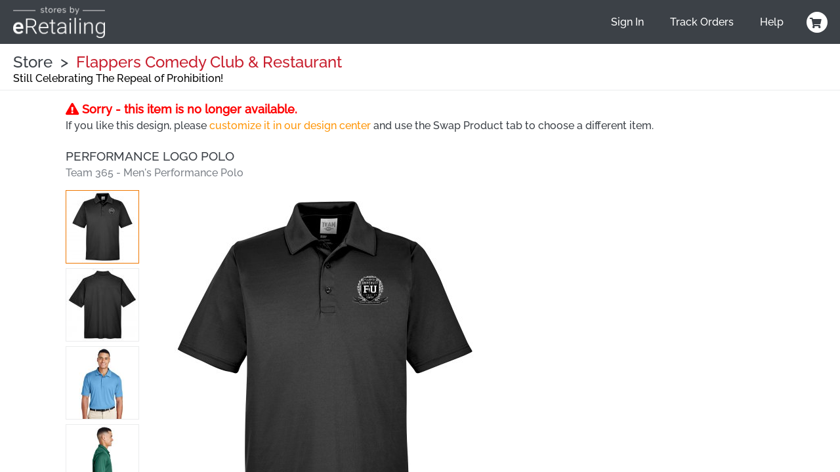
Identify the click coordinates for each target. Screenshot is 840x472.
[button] (102, 227)
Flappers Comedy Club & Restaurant (209, 61)
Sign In (627, 22)
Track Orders (702, 22)
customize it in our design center (290, 125)
